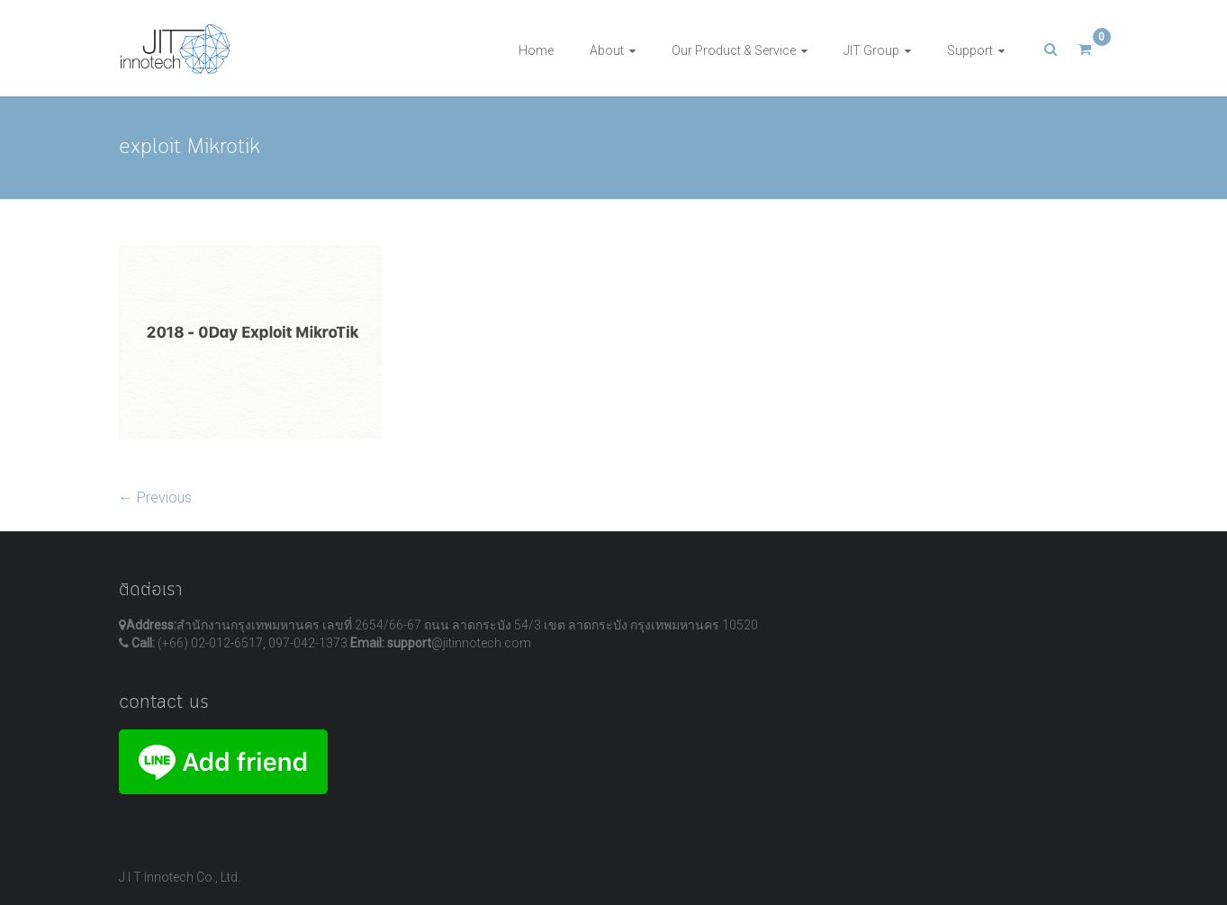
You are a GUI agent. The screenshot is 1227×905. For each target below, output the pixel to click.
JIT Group (871, 50)
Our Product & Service (734, 50)
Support (970, 50)
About (607, 50)
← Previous (155, 497)
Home (536, 50)
